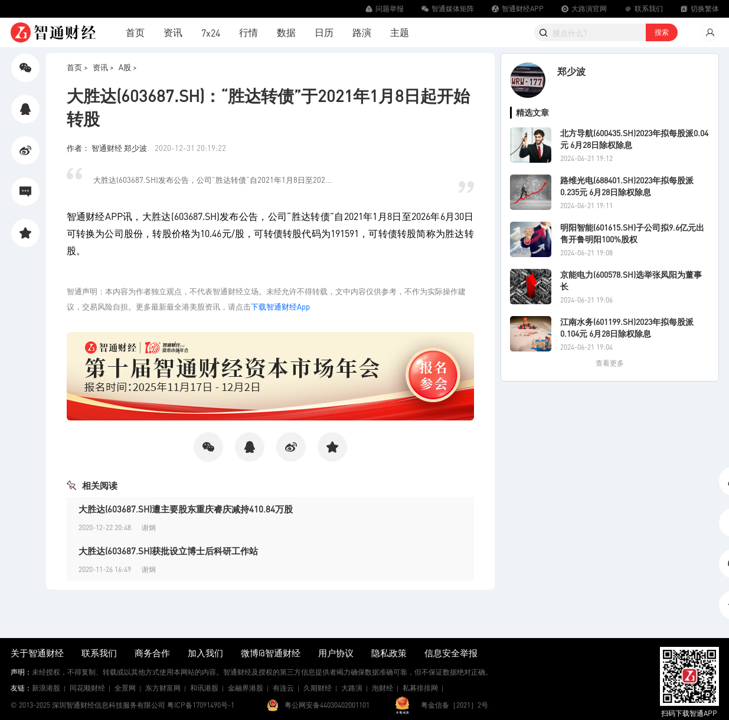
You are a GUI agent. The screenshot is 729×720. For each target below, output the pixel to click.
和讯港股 (204, 687)
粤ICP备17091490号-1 (200, 705)
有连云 (283, 687)
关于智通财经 (37, 653)
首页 (135, 32)
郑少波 (571, 71)
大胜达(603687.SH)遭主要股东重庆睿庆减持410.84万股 (186, 509)
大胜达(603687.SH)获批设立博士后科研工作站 (168, 551)
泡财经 (382, 687)
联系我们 (99, 653)
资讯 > (103, 67)
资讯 (173, 32)
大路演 (351, 687)
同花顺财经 (87, 687)
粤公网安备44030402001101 (327, 705)
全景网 (125, 687)
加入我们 (205, 653)
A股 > (128, 67)
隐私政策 (389, 653)
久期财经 (317, 687)
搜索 (662, 32)
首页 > (77, 67)
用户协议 (336, 653)
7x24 (210, 33)
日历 (324, 32)
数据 (286, 32)
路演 (361, 32)
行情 (248, 32)
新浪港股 (46, 687)
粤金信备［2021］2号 (454, 705)
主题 (399, 32)
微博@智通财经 (270, 653)
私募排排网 (420, 687)
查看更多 (610, 363)
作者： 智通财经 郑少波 (108, 148)
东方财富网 (163, 687)
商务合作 (152, 653)
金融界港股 (245, 687)
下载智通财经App (280, 306)
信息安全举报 (451, 653)
